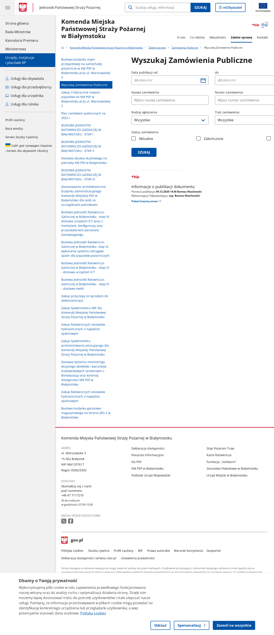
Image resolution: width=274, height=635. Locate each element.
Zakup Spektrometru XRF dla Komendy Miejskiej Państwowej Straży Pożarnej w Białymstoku (85, 312)
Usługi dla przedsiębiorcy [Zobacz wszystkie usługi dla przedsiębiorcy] (28, 87)
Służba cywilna (99, 551)
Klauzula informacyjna (149, 455)
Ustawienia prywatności (139, 558)
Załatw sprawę (242, 37)
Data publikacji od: (146, 72)
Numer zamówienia (230, 92)
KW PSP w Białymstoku (149, 468)
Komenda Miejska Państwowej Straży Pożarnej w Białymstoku (105, 29)
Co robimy (198, 37)
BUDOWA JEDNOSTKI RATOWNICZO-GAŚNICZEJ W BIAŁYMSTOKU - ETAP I (82, 129)
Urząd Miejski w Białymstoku (228, 475)
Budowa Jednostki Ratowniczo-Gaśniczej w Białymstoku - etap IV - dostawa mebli (86, 284)
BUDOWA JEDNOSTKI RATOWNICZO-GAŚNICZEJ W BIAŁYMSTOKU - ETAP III (82, 174)
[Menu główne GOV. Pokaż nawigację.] (7, 7)
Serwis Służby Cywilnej (21, 137)
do (218, 72)
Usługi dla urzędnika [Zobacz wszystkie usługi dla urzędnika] (24, 95)
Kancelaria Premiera (21, 40)
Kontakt (263, 37)
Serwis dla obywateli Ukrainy (28, 148)
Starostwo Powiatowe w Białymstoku (233, 468)
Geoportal (215, 551)
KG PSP (138, 462)
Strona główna (21, 23)
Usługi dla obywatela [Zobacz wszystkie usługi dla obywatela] (24, 78)
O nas (182, 37)
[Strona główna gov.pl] (23, 7)
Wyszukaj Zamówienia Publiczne (86, 85)
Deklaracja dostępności (149, 448)
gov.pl (73, 540)
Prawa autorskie (159, 551)
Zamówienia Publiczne (186, 47)
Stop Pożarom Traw (221, 448)
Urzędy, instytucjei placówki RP (19, 60)
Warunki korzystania (189, 551)
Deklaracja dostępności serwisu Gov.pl (90, 558)
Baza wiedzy (14, 128)
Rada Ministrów (17, 32)
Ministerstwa (15, 49)
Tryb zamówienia (228, 112)
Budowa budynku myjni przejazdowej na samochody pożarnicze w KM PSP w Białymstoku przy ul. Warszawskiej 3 (87, 68)
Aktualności (219, 37)
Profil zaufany (15, 120)
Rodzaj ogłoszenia (145, 112)
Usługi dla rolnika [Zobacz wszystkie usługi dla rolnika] (22, 104)
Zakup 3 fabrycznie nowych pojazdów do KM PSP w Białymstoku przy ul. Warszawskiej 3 (87, 99)
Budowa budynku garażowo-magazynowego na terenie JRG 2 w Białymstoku (87, 412)
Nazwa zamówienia (146, 92)
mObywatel (232, 8)
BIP (141, 551)
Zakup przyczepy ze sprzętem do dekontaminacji (86, 298)
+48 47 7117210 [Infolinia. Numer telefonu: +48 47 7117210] (74, 495)
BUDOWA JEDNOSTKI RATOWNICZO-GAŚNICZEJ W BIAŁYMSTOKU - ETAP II (82, 146)
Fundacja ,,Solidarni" (222, 462)
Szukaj (200, 7)
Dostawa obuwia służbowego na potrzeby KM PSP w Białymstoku (85, 160)
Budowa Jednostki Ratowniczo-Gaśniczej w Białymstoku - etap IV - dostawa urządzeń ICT (86, 267)
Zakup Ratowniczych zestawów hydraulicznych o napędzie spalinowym (84, 328)
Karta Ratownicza (220, 455)
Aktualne (147, 138)
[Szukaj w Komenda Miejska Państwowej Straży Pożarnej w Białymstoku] (158, 7)
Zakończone (215, 138)
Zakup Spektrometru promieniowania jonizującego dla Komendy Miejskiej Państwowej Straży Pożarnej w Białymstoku (86, 347)
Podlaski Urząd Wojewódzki (152, 475)
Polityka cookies (74, 551)
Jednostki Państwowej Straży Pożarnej (69, 7)
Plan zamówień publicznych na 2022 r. (85, 115)
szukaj (145, 152)
